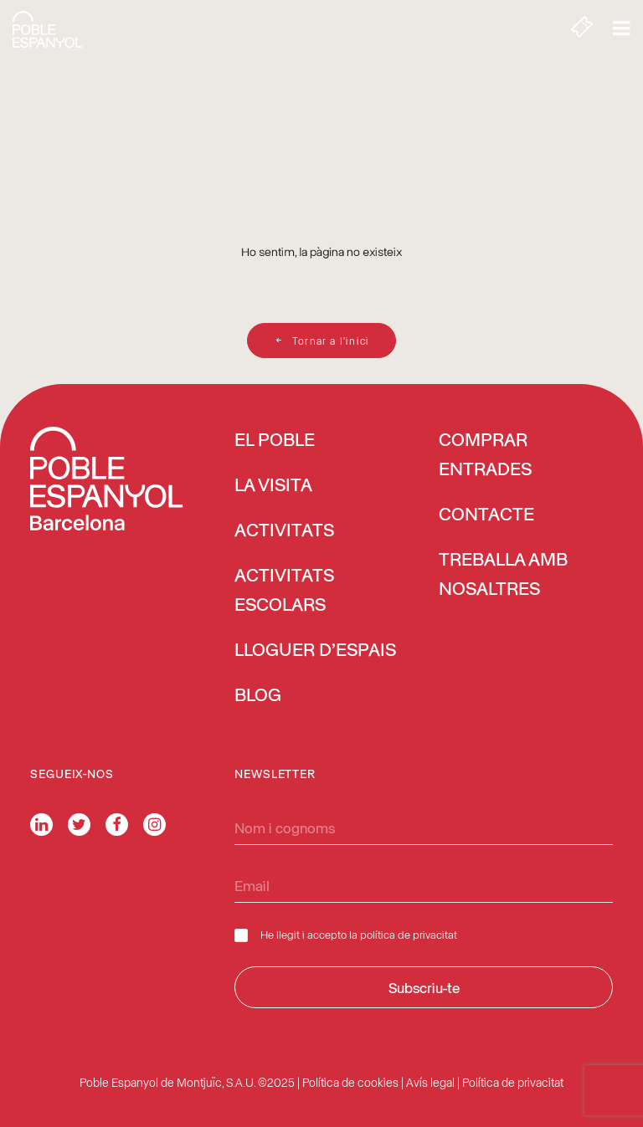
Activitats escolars (284, 591)
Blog (257, 696)
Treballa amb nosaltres (503, 575)
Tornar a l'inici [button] (321, 340)
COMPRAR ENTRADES (485, 455)
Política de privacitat (512, 1082)
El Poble (274, 441)
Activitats (284, 531)
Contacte (486, 515)
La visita (273, 486)
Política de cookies (350, 1082)
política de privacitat (408, 934)
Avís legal (430, 1082)
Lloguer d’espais (315, 651)
